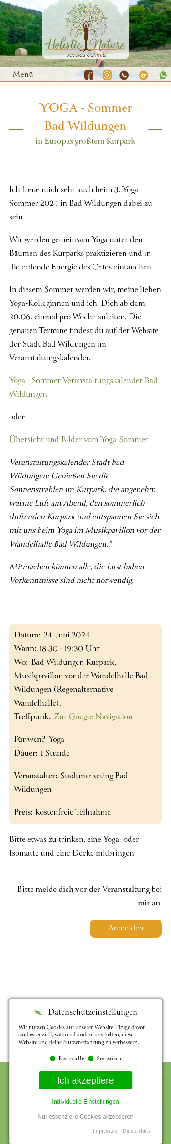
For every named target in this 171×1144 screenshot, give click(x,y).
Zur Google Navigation (93, 717)
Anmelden (126, 928)
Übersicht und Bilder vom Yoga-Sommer (78, 440)
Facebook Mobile (89, 75)
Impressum (105, 1131)
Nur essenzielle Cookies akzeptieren (85, 1116)
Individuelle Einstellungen (85, 1101)
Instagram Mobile (107, 75)
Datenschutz (136, 1131)
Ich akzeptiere (85, 1080)
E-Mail (143, 75)
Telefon (125, 75)
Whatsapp (162, 75)
